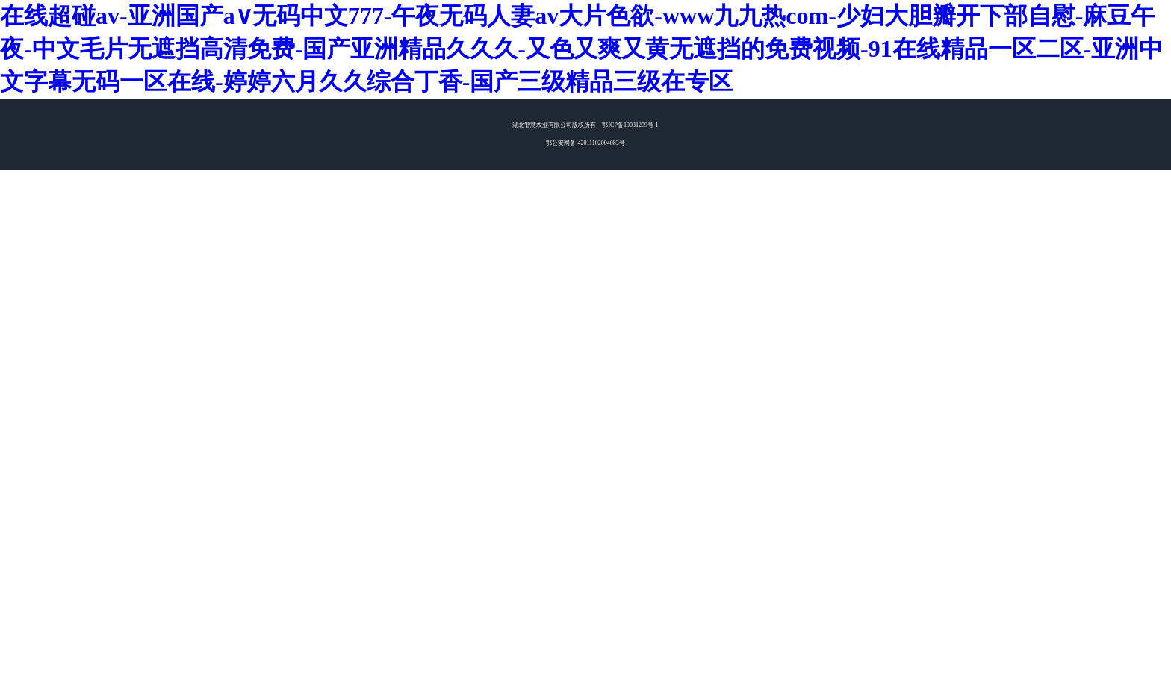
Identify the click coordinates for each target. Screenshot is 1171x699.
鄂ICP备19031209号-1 (630, 125)
